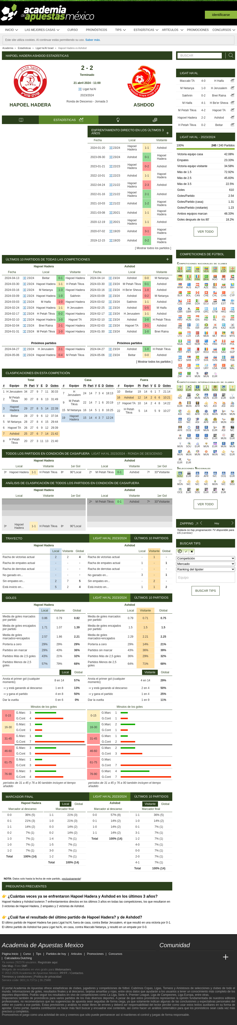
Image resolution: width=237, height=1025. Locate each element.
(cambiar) (186, 532)
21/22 (116, 185)
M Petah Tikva (46, 331)
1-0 (61, 296)
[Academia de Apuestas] (199, 957)
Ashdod (143, 104)
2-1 (147, 194)
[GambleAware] (14, 1021)
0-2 (147, 166)
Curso (73, 30)
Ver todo (205, 231)
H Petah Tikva (75, 284)
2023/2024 (87, 95)
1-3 (61, 290)
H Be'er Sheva (132, 290)
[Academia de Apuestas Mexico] (163, 957)
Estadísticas (146, 30)
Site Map (7, 966)
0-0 (147, 278)
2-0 (147, 319)
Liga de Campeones (163, 994)
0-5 (147, 307)
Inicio (11, 30)
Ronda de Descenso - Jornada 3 (87, 101)
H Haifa (219, 80)
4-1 (203, 103)
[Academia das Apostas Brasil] (181, 957)
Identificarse (221, 15)
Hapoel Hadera (30, 104)
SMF (24, 966)
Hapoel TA (75, 319)
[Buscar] (229, 55)
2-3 (147, 185)
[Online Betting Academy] (190, 957)
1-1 (147, 147)
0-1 (147, 157)
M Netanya (46, 290)
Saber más (92, 40)
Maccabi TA (187, 80)
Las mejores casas (42, 30)
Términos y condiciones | (18, 976)
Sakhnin (75, 296)
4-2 (203, 110)
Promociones (198, 30)
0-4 (61, 355)
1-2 (147, 203)
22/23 (116, 166)
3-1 (147, 231)
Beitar (45, 278)
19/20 (116, 231)
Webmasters (63, 969)
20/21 (116, 212)
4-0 (203, 80)
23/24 (116, 147)
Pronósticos (96, 30)
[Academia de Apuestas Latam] (208, 957)
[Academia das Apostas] (172, 957)
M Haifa (46, 301)
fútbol (125, 988)
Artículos (173, 30)
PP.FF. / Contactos (71, 973)
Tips (120, 30)
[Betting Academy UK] (217, 957)
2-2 (203, 117)
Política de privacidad (47, 976)
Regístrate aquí (47, 962)
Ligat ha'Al (87, 89)
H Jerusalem (75, 307)
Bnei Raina (46, 325)
